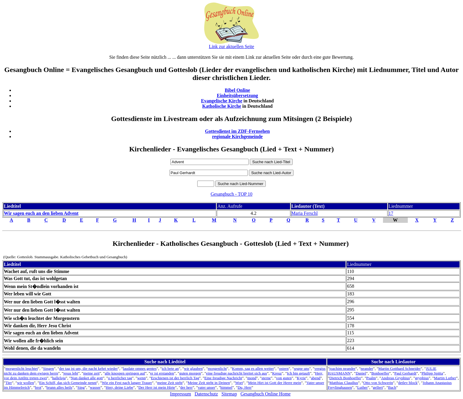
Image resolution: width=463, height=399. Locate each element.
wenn (141, 378)
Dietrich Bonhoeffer (345, 378)
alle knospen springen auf (125, 373)
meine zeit (91, 373)
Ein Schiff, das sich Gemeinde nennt (68, 382)
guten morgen (190, 373)
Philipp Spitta (432, 373)
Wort (239, 382)
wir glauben (193, 368)
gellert (378, 387)
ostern (284, 368)
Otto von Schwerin (378, 382)
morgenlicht (217, 368)
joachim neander (342, 368)
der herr (186, 387)
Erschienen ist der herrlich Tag (175, 378)
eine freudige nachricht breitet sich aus (236, 373)
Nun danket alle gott (87, 378)
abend (315, 378)
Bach (392, 387)
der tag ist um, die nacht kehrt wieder (88, 368)
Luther (362, 387)
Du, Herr (245, 387)
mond (251, 378)
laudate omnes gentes (139, 368)
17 (391, 213)
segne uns (301, 368)
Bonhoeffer (380, 373)
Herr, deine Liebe (119, 387)
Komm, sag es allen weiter (253, 368)
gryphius (422, 378)
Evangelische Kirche (221, 100)
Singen (48, 368)
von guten (284, 378)
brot (38, 387)
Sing (80, 387)
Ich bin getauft (298, 373)
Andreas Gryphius (395, 378)
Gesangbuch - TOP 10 (231, 194)
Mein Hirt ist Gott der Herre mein (274, 382)
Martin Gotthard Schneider (399, 368)
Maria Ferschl (304, 213)
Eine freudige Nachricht (223, 378)
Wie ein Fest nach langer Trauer (127, 382)
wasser (95, 387)
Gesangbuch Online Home (265, 393)
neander (367, 368)
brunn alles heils (59, 387)
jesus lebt (70, 373)
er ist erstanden (162, 373)
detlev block (408, 382)
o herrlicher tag (120, 378)
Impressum (180, 393)
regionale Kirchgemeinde (237, 136)
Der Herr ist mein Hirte (156, 387)
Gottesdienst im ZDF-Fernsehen (237, 131)
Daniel (361, 373)
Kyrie (301, 378)
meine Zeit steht (169, 382)
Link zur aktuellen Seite (231, 46)
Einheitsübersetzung (237, 95)
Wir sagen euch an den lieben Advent (41, 213)
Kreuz (277, 373)
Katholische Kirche (221, 106)
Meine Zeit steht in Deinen (209, 382)
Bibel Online (237, 90)
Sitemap (229, 393)
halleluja (59, 378)
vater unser (206, 387)
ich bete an (170, 368)
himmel (226, 387)
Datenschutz (206, 393)
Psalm (371, 378)
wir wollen (25, 382)
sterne (266, 378)
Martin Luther (445, 378)
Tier (8, 382)
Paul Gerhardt (405, 373)
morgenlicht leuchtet (21, 368)
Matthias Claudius (343, 382)
